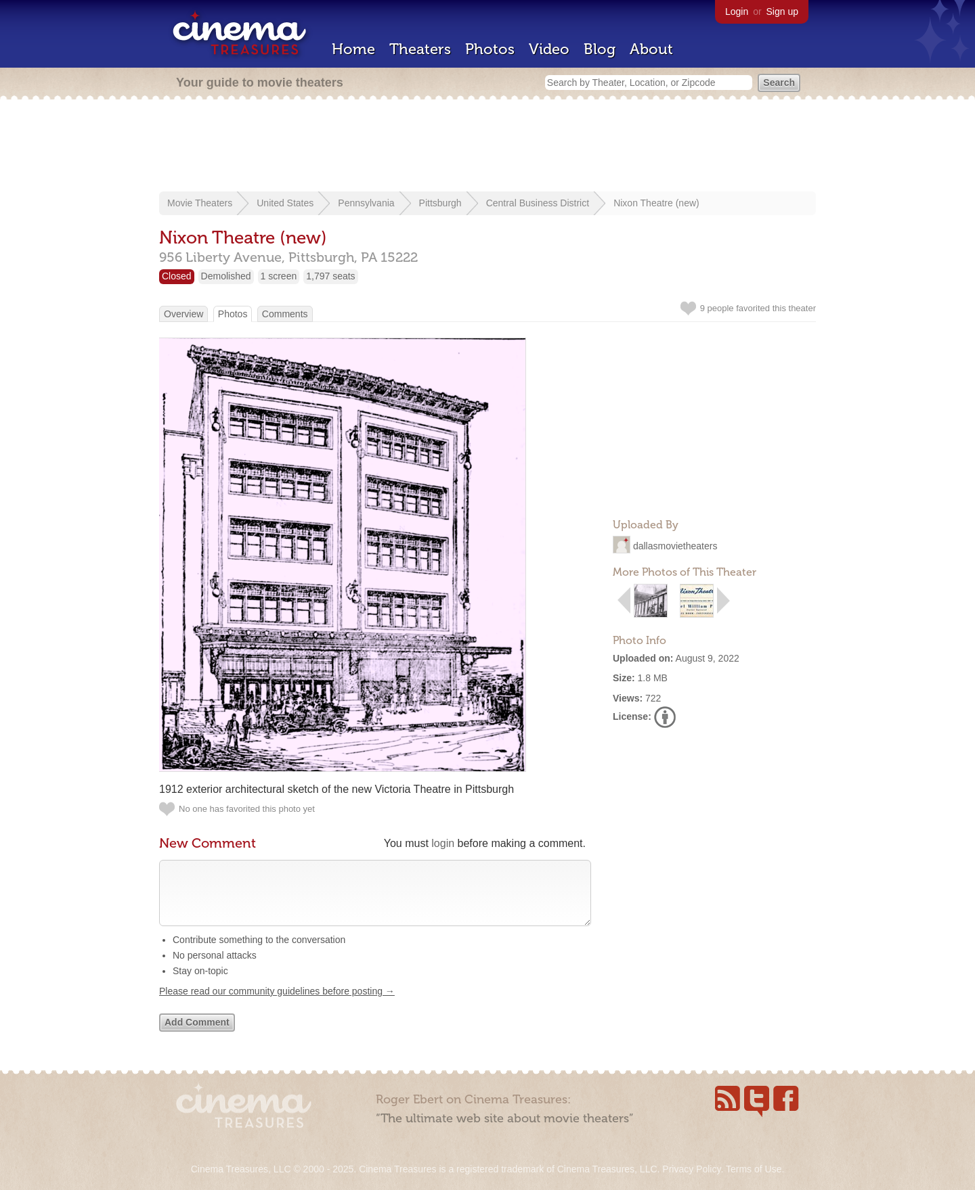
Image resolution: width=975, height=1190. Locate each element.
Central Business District (538, 203)
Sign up (782, 11)
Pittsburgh (440, 203)
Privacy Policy (691, 1169)
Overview (183, 313)
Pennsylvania (366, 203)
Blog (599, 49)
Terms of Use (753, 1169)
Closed (177, 276)
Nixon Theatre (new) (656, 203)
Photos (490, 49)
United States (285, 203)
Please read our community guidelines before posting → (277, 1004)
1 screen (279, 276)
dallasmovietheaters (675, 546)
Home (353, 49)
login (442, 843)
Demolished (226, 276)
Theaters (420, 49)
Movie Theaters (199, 203)
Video (549, 49)
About (651, 49)
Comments (285, 313)
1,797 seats (330, 276)
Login (736, 11)
